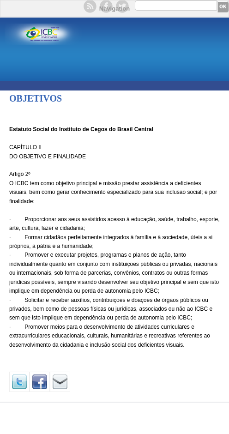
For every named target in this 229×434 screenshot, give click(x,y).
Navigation (114, 8)
